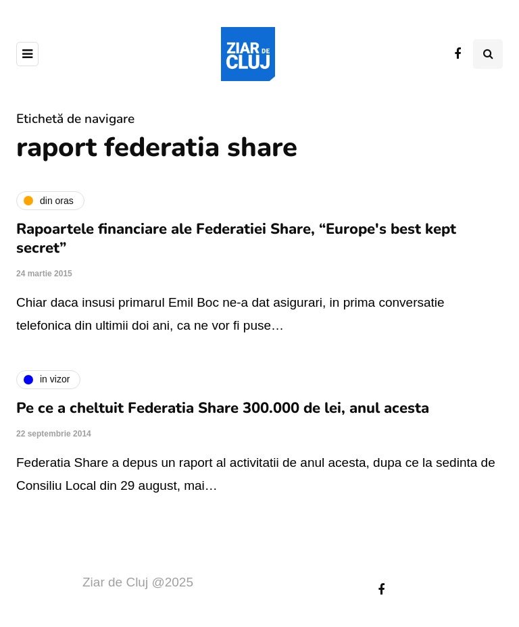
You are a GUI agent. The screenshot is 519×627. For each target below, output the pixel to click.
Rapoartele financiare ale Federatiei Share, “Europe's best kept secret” (236, 238)
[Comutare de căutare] (488, 54)
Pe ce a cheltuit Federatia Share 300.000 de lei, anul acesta (222, 408)
